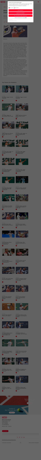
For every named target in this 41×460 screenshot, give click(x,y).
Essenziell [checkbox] (11, 7)
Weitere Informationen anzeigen (20, 17)
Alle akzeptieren (20, 10)
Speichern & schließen (21, 13)
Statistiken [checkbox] (17, 7)
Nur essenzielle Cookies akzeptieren (20, 15)
